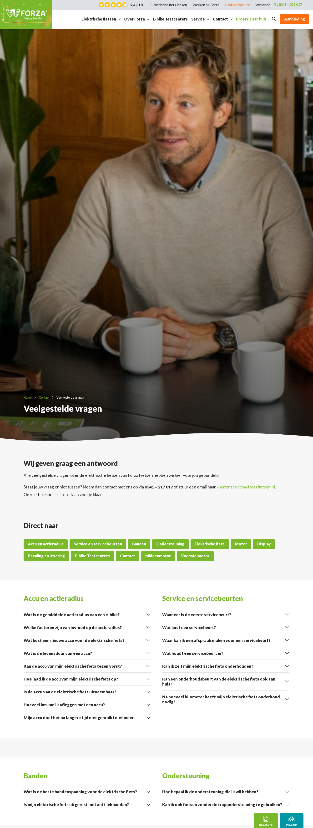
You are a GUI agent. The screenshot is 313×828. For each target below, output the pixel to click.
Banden (139, 544)
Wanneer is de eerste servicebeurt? (196, 614)
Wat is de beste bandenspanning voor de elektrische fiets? (80, 791)
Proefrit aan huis (251, 19)
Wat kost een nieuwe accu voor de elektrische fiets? (74, 640)
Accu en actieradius (46, 544)
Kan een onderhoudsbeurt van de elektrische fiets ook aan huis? (218, 681)
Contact (220, 19)
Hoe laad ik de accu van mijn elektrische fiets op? (71, 678)
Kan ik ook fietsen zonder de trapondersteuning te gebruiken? (222, 804)
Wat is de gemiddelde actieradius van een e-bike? (72, 614)
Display (264, 544)
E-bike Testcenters (170, 19)
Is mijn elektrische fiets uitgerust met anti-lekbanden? (76, 804)
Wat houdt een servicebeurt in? (192, 653)
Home (28, 397)
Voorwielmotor (195, 556)
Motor (241, 544)
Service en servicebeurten (98, 544)
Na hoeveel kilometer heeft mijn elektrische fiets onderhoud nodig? (221, 699)
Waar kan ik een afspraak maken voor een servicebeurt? (216, 640)
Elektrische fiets (210, 544)
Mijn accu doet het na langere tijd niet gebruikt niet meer (79, 717)
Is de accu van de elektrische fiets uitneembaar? (70, 691)
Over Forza (134, 19)
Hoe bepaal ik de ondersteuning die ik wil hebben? (210, 791)
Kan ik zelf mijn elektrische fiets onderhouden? (207, 666)
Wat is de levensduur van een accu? (58, 653)
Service (198, 19)
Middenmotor (158, 556)
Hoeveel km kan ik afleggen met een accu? (64, 704)
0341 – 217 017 (287, 5)
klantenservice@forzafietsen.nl (246, 486)
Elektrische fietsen (98, 19)
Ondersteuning (170, 544)
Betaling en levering (46, 556)
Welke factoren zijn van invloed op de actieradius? (73, 627)
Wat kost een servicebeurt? (189, 627)
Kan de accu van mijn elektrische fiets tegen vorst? (73, 666)
